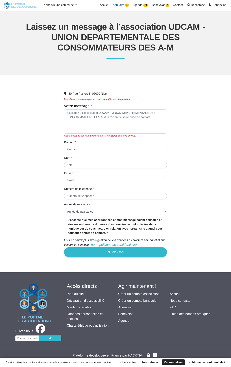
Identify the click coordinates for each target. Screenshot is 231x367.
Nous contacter (180, 300)
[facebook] (31, 331)
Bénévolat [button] (160, 5)
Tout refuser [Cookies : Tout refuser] (150, 362)
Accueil (175, 294)
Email (67, 173)
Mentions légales (79, 307)
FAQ (173, 307)
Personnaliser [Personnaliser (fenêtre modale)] (173, 362)
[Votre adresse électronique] (27, 338)
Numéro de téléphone (78, 188)
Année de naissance (77, 204)
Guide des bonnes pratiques (190, 314)
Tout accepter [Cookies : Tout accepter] (126, 362)
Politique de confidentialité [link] (207, 362)
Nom (67, 157)
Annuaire (124, 307)
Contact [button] (178, 4)
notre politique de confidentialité (114, 245)
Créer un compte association (139, 294)
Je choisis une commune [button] (58, 4)
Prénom (69, 142)
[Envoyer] (50, 338)
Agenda (123, 320)
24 (146, 5)
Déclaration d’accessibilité (85, 300)
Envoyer (115, 252)
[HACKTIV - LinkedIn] (154, 355)
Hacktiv (135, 355)
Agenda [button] (140, 5)
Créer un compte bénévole (137, 300)
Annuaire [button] (121, 5)
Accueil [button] (104, 4)
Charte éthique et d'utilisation (88, 325)
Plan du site (75, 294)
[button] (195, 5)
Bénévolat (125, 314)
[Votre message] (115, 121)
